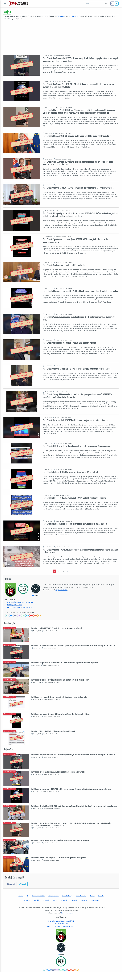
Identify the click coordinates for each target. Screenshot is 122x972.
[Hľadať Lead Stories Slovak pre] (93, 3)
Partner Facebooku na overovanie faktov (21, 607)
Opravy (92, 896)
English (36, 900)
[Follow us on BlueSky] (11, 615)
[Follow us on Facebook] (15, 615)
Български (26, 900)
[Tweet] (117, 4)
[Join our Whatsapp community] (23, 615)
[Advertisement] (61, 36)
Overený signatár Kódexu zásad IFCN (20, 602)
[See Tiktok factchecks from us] (7, 615)
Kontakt (100, 896)
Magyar (55, 900)
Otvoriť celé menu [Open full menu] (5, 3)
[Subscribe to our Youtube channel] (31, 615)
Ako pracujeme (53, 896)
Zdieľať (11, 883)
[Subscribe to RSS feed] (39, 615)
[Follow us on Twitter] (27, 615)
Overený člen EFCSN (14, 605)
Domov (20, 896)
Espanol (46, 900)
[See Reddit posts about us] (35, 615)
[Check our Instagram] (19, 615)
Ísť (105, 3)
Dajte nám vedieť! (61, 590)
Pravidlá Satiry (67, 896)
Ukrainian (75, 16)
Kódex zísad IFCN (38, 896)
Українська (95, 900)
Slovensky (84, 900)
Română (64, 900)
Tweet (22, 883)
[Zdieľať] (112, 4)
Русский (74, 900)
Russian (61, 16)
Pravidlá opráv (81, 896)
